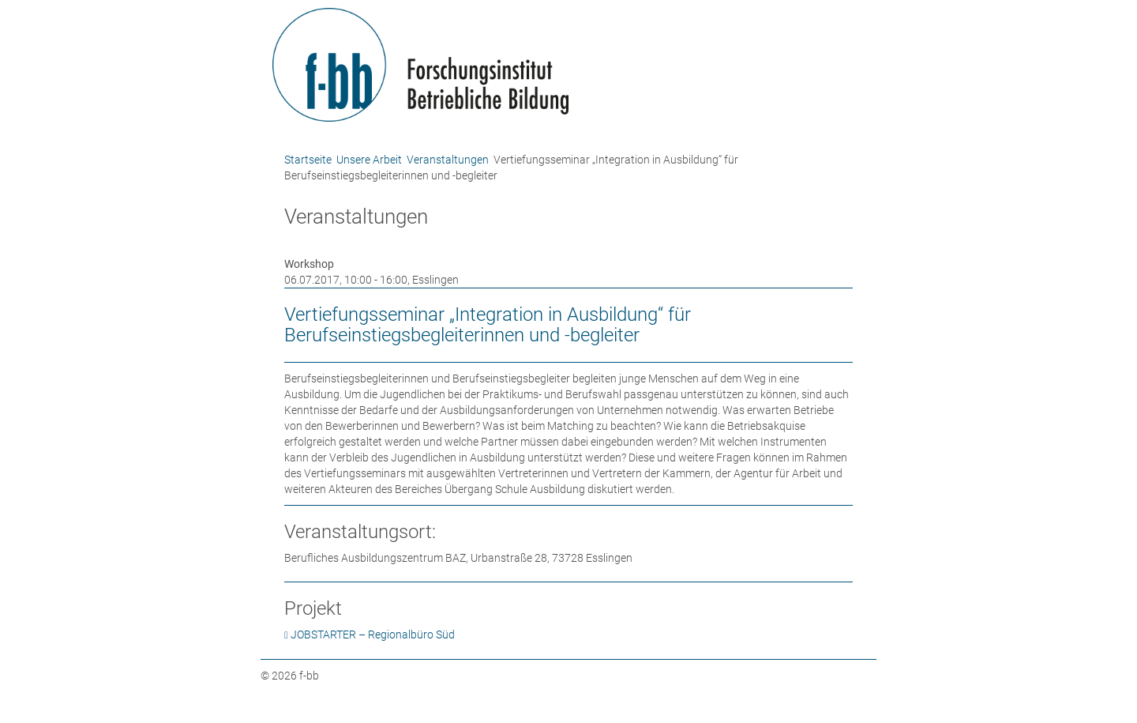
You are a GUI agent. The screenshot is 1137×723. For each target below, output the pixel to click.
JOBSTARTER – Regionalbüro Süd (373, 634)
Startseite (308, 159)
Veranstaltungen (448, 159)
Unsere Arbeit (369, 159)
